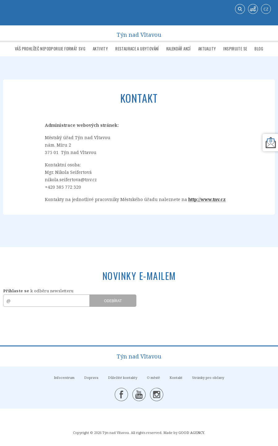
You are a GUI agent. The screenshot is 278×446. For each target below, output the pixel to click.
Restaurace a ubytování (137, 48)
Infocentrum (64, 377)
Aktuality (207, 48)
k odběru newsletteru (38, 291)
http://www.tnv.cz (207, 199)
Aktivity (100, 48)
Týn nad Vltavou (139, 33)
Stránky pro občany (208, 377)
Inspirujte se (235, 48)
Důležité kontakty (122, 377)
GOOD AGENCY (191, 432)
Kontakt (175, 377)
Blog (258, 48)
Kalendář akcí (178, 48)
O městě (153, 377)
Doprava (91, 377)
